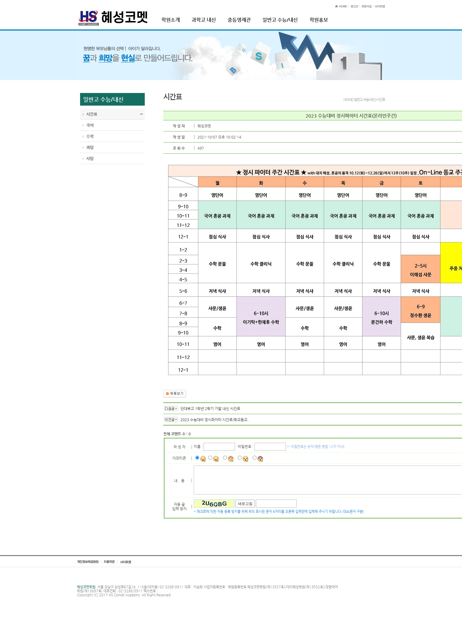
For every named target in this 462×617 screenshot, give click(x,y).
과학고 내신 (204, 20)
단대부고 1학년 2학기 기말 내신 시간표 (210, 408)
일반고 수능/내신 (280, 20)
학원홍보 (319, 20)
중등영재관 (239, 20)
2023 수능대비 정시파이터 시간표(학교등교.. (215, 419)
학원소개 (170, 20)
